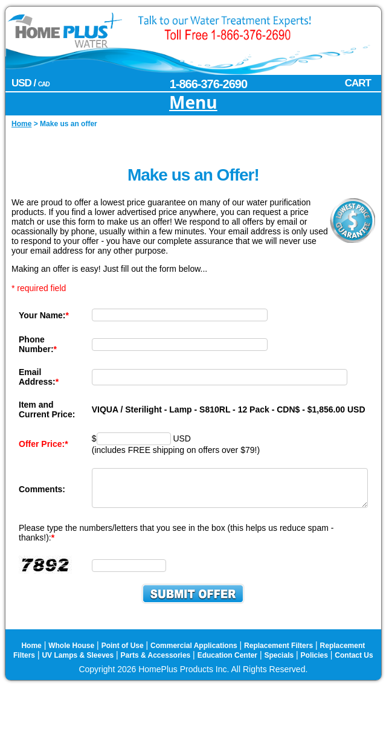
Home (31, 657)
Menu (193, 103)
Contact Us (354, 667)
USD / (30, 83)
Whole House (71, 657)
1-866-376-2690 (208, 84)
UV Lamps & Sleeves (78, 667)
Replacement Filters (278, 657)
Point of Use (122, 657)
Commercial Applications (193, 657)
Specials (279, 667)
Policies (314, 667)
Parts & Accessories (156, 667)
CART (358, 83)
